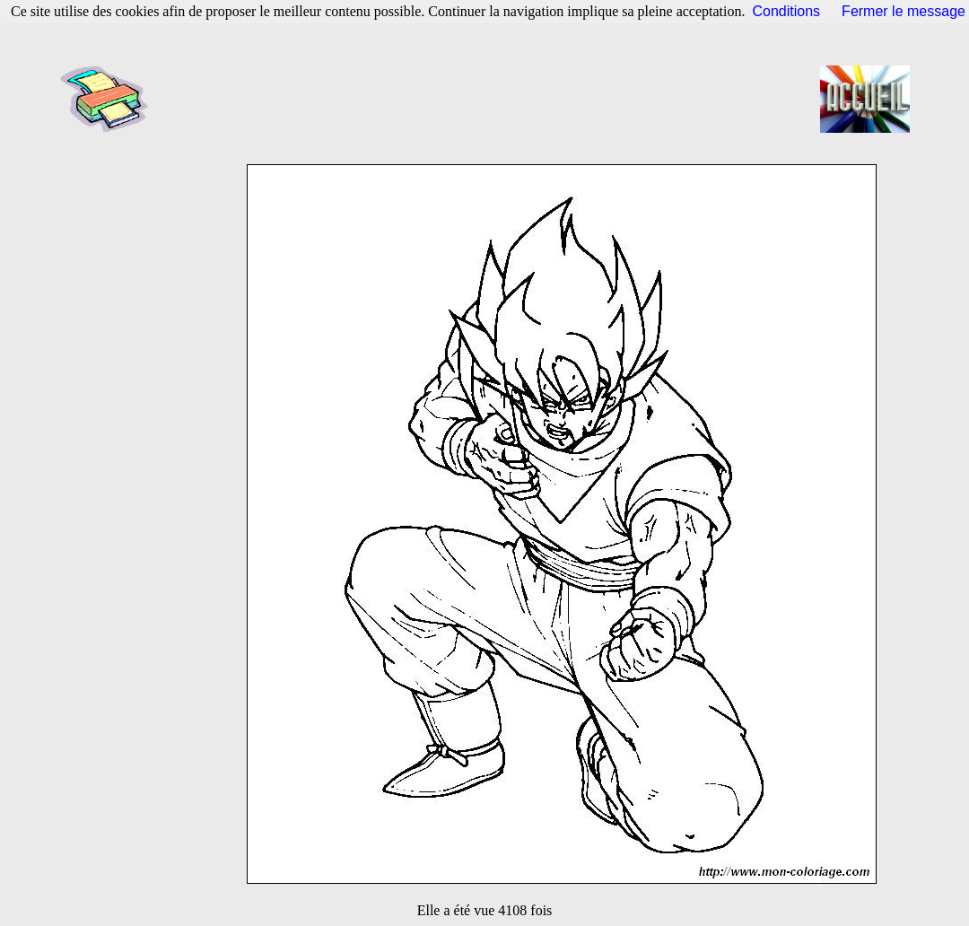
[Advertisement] (489, 98)
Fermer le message (903, 11)
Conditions (787, 11)
